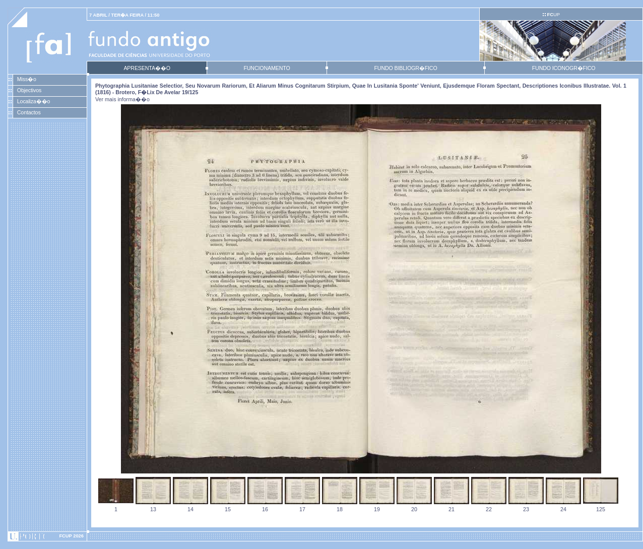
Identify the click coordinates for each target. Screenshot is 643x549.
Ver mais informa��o (122, 99)
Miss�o (26, 79)
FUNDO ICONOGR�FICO (564, 68)
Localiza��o (33, 101)
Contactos (29, 112)
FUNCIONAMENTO (266, 68)
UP (553, 14)
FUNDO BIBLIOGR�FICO (405, 68)
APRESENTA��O (146, 68)
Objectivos (29, 90)
